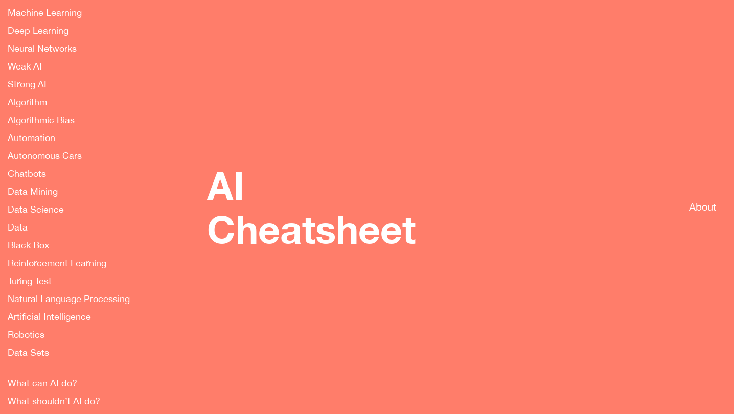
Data (18, 227)
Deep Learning (38, 31)
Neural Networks (42, 48)
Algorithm (27, 102)
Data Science (36, 209)
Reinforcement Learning (57, 263)
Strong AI (27, 84)
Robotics (26, 335)
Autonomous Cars (45, 156)
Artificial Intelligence (49, 317)
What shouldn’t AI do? (54, 401)
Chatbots (27, 174)
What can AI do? (42, 383)
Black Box (28, 245)
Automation (31, 138)
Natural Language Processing (69, 299)
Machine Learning (45, 13)
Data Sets (28, 353)
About (702, 207)
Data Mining (33, 192)
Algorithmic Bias (41, 120)
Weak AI (25, 66)
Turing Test (30, 281)
